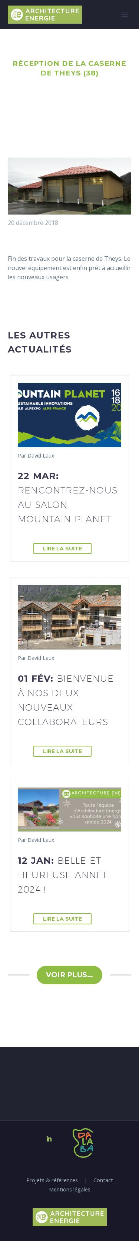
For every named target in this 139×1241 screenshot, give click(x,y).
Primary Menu (124, 15)
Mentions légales (69, 1189)
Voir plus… (69, 975)
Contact (103, 1180)
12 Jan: (63, 874)
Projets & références (52, 1180)
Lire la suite (62, 548)
